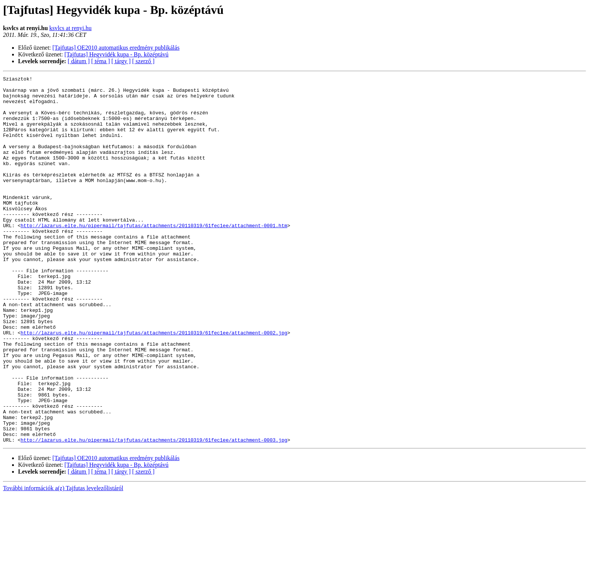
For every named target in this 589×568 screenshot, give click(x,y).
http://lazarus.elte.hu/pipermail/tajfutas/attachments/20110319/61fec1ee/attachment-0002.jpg (154, 384)
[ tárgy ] (121, 61)
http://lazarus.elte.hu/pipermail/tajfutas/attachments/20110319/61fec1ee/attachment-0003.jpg (154, 513)
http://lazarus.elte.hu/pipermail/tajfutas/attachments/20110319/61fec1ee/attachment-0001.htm (154, 255)
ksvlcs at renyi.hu (70, 28)
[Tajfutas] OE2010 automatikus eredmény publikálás (116, 47)
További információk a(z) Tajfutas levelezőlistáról (63, 561)
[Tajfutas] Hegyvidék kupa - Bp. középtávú (117, 54)
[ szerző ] (143, 61)
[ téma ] (100, 61)
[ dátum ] (79, 61)
